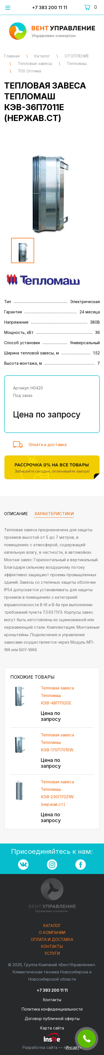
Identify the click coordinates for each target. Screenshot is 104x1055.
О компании (52, 933)
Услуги (52, 953)
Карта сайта (52, 1028)
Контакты (52, 947)
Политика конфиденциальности (52, 1009)
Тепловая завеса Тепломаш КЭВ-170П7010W (57, 742)
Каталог (52, 926)
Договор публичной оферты (52, 1018)
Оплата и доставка (48, 444)
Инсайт (73, 1047)
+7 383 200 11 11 (49, 7)
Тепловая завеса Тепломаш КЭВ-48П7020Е (57, 695)
